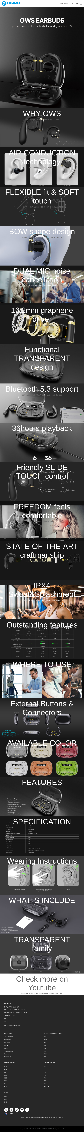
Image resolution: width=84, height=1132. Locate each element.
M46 (45, 1051)
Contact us (9, 1003)
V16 (45, 1075)
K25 (5, 1072)
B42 (5, 1102)
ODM (6, 1092)
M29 (45, 1057)
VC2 (45, 1069)
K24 (5, 1075)
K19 (5, 1086)
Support (6, 1054)
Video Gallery (8, 1051)
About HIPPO (8, 1037)
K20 (5, 1083)
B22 (5, 1096)
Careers (6, 1045)
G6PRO (46, 1086)
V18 (45, 1078)
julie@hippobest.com (14, 1025)
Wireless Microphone (53, 1033)
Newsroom (7, 1040)
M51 (45, 1045)
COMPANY (8, 1033)
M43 (45, 1048)
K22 (5, 1081)
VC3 (45, 1072)
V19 (45, 1081)
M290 (45, 1054)
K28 (5, 1069)
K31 (5, 1066)
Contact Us (7, 1057)
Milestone (7, 1042)
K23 (5, 1078)
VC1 (45, 1066)
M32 (45, 1037)
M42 (45, 1042)
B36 (5, 1099)
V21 (45, 1083)
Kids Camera (9, 1063)
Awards (6, 1048)
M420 (45, 1040)
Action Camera (50, 1063)
